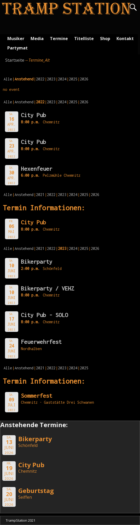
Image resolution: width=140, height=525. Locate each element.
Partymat (17, 48)
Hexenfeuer (36, 168)
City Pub (33, 115)
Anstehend (24, 102)
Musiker (15, 38)
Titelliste (84, 38)
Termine (59, 38)
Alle (8, 79)
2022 (40, 79)
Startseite (14, 60)
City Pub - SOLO (44, 315)
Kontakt (125, 38)
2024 (62, 79)
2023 (51, 79)
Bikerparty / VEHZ (47, 288)
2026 (84, 79)
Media (37, 38)
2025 (73, 79)
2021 (40, 194)
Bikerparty (36, 261)
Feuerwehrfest (41, 341)
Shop (105, 38)
